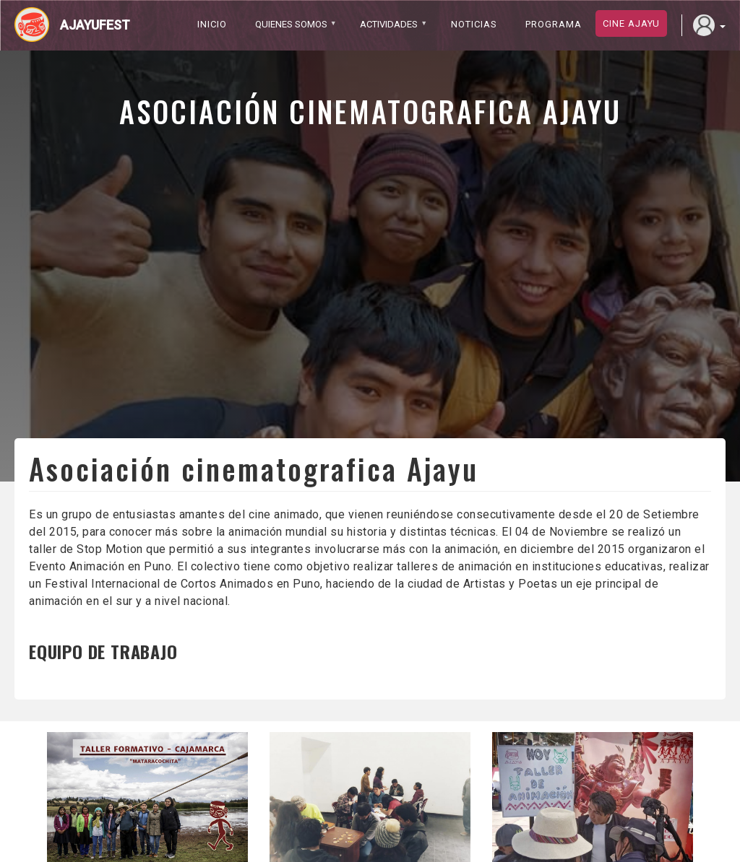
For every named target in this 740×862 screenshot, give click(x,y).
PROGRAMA (553, 24)
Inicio (212, 24)
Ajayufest (95, 24)
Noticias (474, 24)
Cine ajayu (631, 23)
